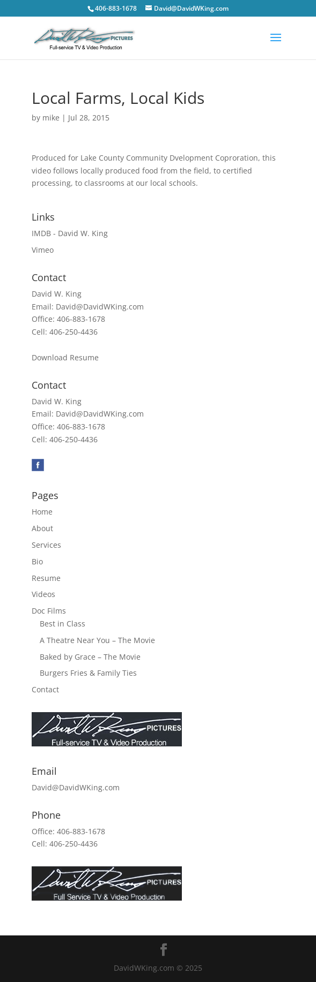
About (42, 528)
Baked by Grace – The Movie (90, 657)
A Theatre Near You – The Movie (97, 640)
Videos (43, 594)
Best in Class (62, 623)
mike (51, 117)
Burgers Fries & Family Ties (88, 673)
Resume (46, 578)
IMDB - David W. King (70, 233)
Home (42, 512)
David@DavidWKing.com (100, 306)
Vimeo (43, 250)
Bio (37, 561)
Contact (45, 689)
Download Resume (65, 357)
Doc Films (49, 611)
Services (46, 545)
